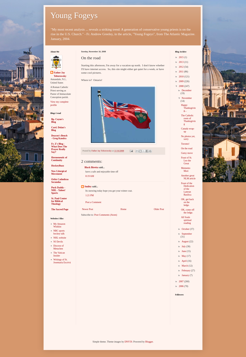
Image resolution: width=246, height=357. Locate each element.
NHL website (59, 237)
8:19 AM (89, 176)
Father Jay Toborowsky (60, 74)
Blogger (149, 341)
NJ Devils (58, 241)
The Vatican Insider (59, 254)
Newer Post (87, 209)
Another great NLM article (188, 177)
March (185, 265)
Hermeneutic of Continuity (59, 159)
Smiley (88, 186)
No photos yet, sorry (188, 138)
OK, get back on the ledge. (187, 202)
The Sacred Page (59, 209)
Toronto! (185, 144)
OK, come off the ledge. (187, 211)
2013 (181, 62)
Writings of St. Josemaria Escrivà (62, 261)
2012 (181, 67)
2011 (181, 71)
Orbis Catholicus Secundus (60, 180)
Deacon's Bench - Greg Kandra (59, 137)
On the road (186, 148)
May (184, 256)
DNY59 (128, 341)
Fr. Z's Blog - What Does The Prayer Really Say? (59, 148)
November (187, 98)
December (187, 90)
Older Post (159, 209)
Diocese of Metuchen (58, 247)
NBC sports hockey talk (59, 232)
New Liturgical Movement (59, 172)
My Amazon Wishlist (59, 225)
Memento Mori (185, 169)
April (184, 261)
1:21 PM (89, 195)
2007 (181, 281)
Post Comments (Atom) (105, 215)
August (185, 241)
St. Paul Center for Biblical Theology (59, 201)
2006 (181, 286)
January (186, 275)
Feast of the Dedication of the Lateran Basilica (187, 189)
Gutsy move (187, 153)
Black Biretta (91, 167)
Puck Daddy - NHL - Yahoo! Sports (58, 190)
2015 (181, 57)
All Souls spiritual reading (186, 220)
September (187, 234)
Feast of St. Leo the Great (186, 160)
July (184, 246)
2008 (181, 86)
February (186, 270)
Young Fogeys (74, 15)
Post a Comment (93, 202)
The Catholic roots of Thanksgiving (188, 119)
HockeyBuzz (57, 165)
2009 (181, 81)
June (184, 251)
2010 (181, 76)
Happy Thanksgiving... (188, 108)
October (186, 229)
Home (123, 209)
